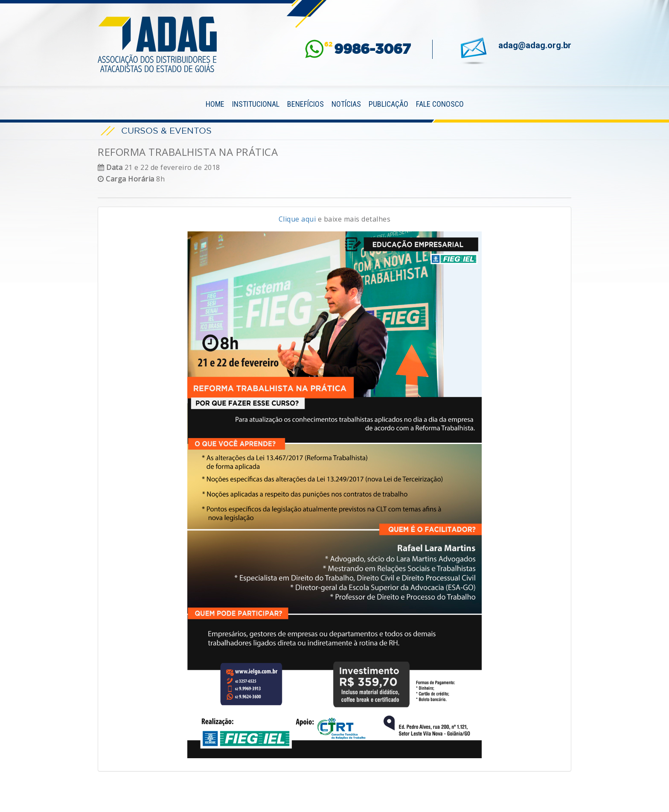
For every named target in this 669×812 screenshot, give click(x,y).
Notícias (346, 103)
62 (367, 49)
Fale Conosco (440, 103)
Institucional (255, 103)
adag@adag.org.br (534, 45)
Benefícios (305, 103)
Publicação (388, 103)
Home (215, 103)
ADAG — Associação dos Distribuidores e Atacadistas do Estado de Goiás (157, 44)
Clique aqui (297, 219)
